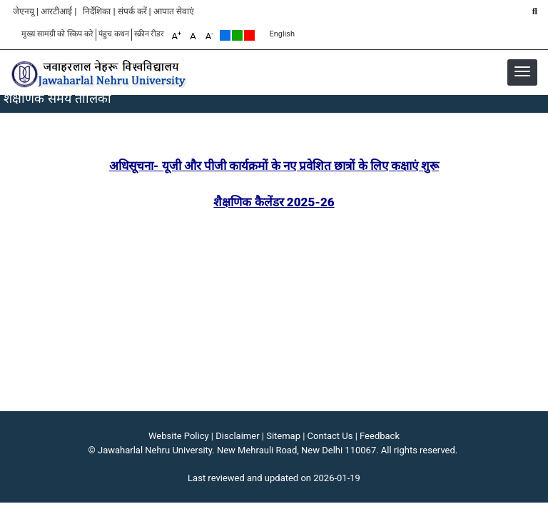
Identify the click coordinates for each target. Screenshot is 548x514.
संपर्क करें (132, 11)
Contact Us (330, 435)
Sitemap (283, 435)
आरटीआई (56, 11)
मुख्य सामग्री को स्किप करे (57, 34)
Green (237, 35)
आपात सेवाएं (173, 11)
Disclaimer (237, 435)
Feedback (380, 435)
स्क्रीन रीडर (149, 34)
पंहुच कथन (113, 34)
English (282, 34)
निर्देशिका (97, 11)
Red (249, 35)
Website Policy (178, 435)
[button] (522, 71)
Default (225, 35)
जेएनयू (23, 11)
